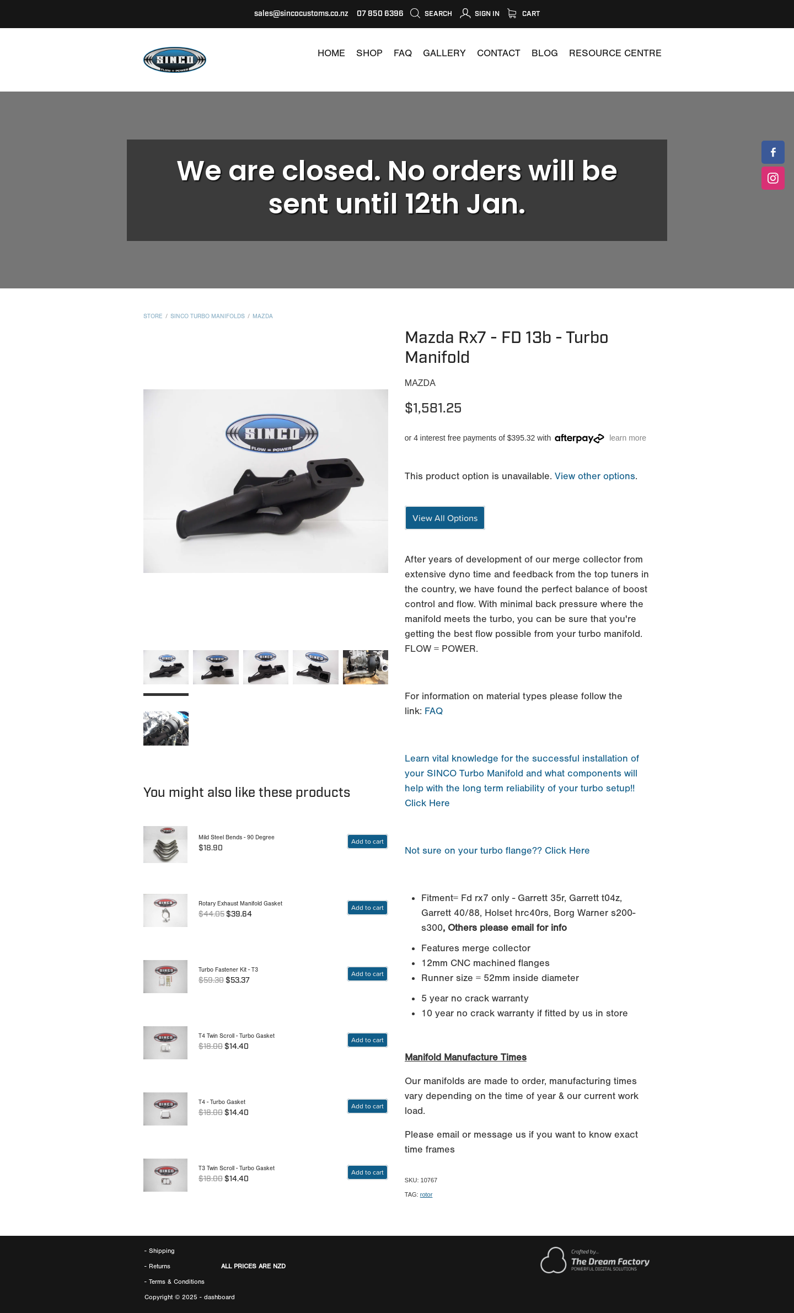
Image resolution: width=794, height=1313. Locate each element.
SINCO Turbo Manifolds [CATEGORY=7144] (207, 316)
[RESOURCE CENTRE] (615, 53)
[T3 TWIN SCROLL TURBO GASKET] (165, 1175)
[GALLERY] (444, 53)
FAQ (434, 711)
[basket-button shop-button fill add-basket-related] (367, 907)
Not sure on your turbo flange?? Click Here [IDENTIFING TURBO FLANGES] (497, 850)
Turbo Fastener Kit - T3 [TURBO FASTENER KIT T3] (228, 969)
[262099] (367, 841)
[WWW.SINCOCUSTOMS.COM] (331, 53)
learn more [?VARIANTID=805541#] (627, 437)
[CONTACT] (498, 53)
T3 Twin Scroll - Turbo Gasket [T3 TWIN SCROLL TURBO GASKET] (236, 1168)
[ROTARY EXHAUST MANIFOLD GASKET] (165, 910)
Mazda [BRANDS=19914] (263, 316)
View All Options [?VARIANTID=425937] (445, 518)
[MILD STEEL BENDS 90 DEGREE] (165, 844)
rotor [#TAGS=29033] (426, 1194)
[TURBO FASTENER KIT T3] (165, 976)
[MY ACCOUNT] (480, 13)
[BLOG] (545, 53)
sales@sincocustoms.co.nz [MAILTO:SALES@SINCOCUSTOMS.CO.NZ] (301, 14)
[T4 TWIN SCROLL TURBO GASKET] (165, 1042)
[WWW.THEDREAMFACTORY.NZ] (595, 1271)
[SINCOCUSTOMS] (773, 152)
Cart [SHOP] (523, 13)
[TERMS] (177, 1281)
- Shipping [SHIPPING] (159, 1251)
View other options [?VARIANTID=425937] (595, 476)
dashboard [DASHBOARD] (219, 1297)
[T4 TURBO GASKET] (165, 1109)
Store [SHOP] (153, 316)
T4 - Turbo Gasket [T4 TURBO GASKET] (221, 1102)
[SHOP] (369, 53)
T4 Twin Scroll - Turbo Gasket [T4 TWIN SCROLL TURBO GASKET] (236, 1035)
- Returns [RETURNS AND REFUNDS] (157, 1266)
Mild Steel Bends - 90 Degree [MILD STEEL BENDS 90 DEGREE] (236, 837)
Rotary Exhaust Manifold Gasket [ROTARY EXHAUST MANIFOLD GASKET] (240, 903)
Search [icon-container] (431, 13)
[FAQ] (402, 53)
